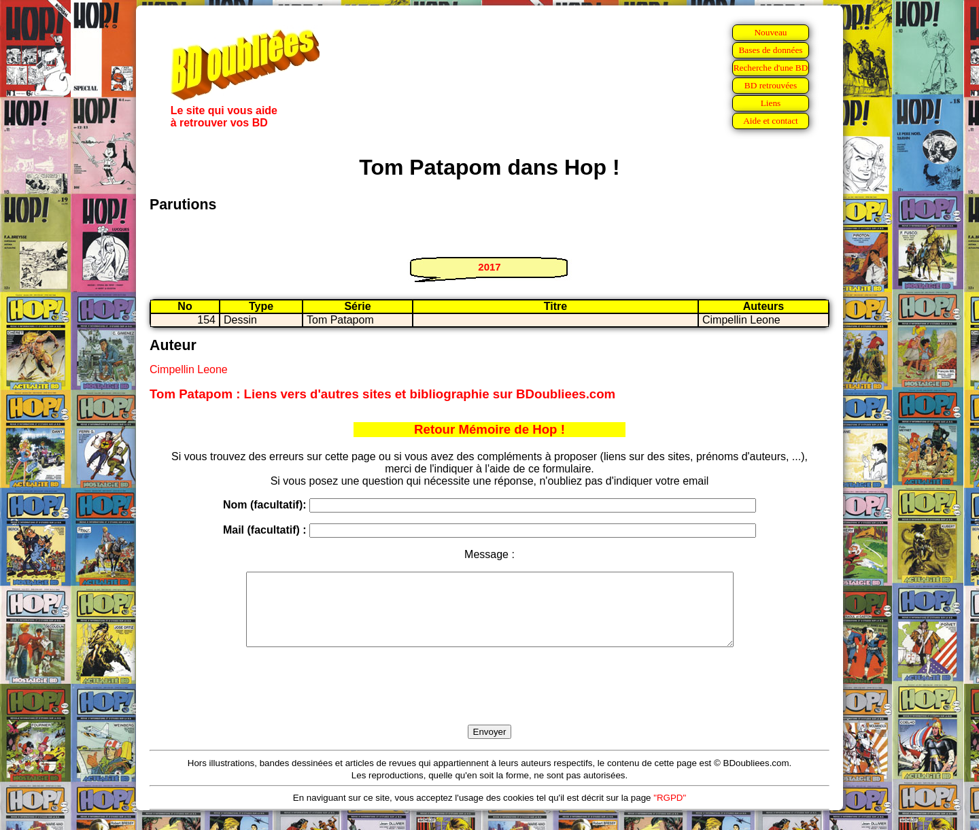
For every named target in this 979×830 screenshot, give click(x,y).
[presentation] (489, 701)
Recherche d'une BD (771, 68)
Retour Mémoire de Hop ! (489, 429)
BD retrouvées (770, 85)
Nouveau (770, 32)
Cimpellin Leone (189, 369)
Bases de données (770, 50)
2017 (489, 267)
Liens (771, 103)
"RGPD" (669, 812)
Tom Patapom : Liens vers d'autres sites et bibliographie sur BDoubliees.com (382, 394)
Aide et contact (770, 121)
